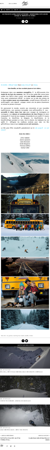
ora (7, 335)
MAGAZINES (13, 3)
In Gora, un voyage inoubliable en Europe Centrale (21, 372)
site (36, 128)
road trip (15, 335)
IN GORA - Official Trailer (9, 85)
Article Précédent (7, 435)
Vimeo (35, 85)
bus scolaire (21, 335)
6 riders (31, 335)
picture (11, 335)
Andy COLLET (26, 85)
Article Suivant (43, 435)
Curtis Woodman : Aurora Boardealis (15, 401)
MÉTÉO (2, 17)
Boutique (10, 17)
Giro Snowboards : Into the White (14, 430)
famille (26, 335)
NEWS (2, 3)
